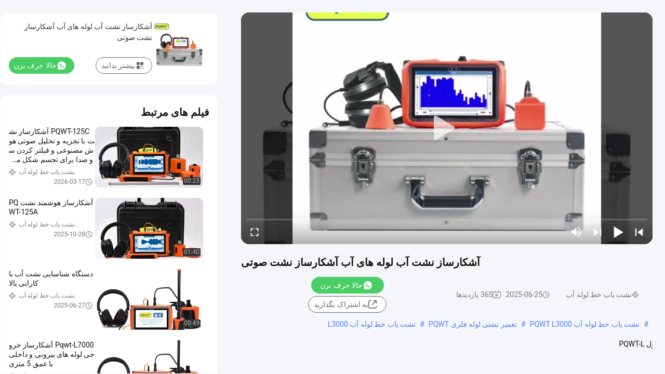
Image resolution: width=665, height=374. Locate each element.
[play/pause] (618, 231)
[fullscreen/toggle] (254, 231)
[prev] (639, 231)
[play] (447, 128)
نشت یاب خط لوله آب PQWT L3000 (585, 324)
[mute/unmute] (576, 231)
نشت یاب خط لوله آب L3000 (372, 324)
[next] (597, 231)
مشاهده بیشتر (304, 354)
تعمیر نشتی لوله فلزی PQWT (473, 324)
